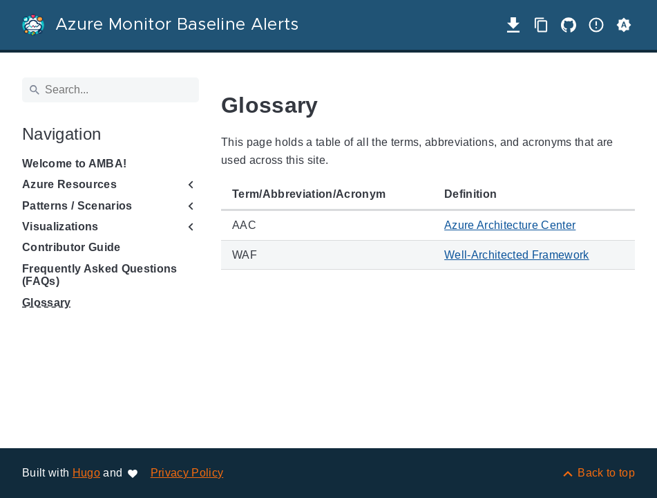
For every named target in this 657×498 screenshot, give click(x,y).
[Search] (110, 89)
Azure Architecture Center (509, 225)
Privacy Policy (187, 473)
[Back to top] (598, 473)
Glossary (46, 302)
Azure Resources (69, 184)
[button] (624, 25)
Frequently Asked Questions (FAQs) (100, 275)
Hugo (86, 473)
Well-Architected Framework (516, 255)
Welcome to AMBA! (74, 163)
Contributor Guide (71, 247)
